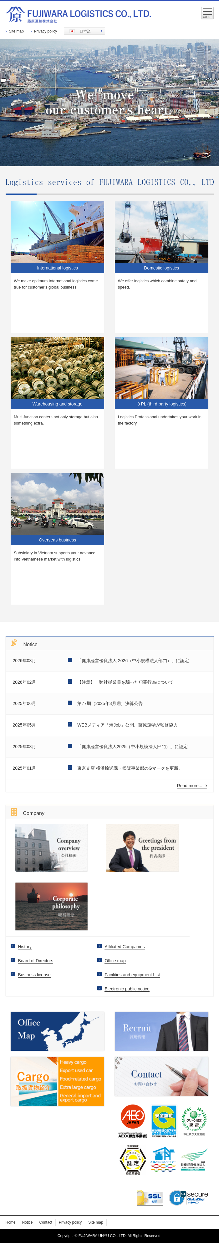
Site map (16, 31)
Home (11, 1222)
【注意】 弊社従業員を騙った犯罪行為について (125, 682)
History (25, 946)
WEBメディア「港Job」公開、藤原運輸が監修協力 (127, 724)
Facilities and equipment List (132, 974)
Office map (114, 960)
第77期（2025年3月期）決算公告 (110, 703)
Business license (34, 974)
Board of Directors (35, 960)
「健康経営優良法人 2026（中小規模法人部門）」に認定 (133, 660)
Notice (27, 1222)
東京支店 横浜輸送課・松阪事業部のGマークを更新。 (130, 768)
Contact (45, 1222)
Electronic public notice (126, 988)
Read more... (192, 785)
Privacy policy (45, 31)
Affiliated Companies (124, 946)
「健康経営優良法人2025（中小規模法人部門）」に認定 (132, 746)
